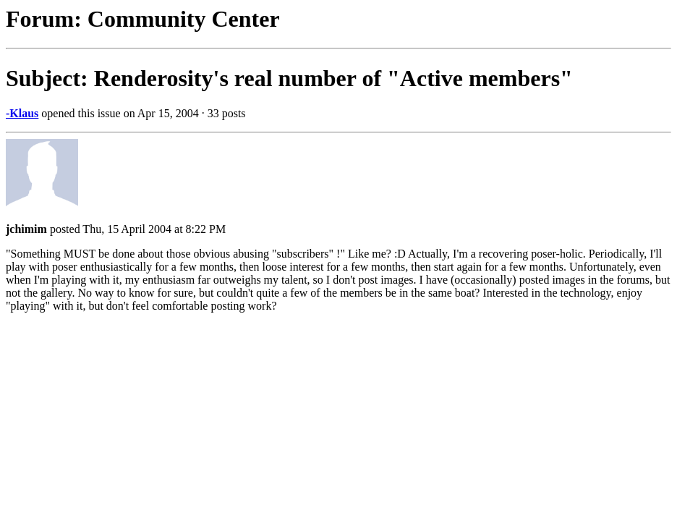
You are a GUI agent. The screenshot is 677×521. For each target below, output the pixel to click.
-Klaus (22, 113)
